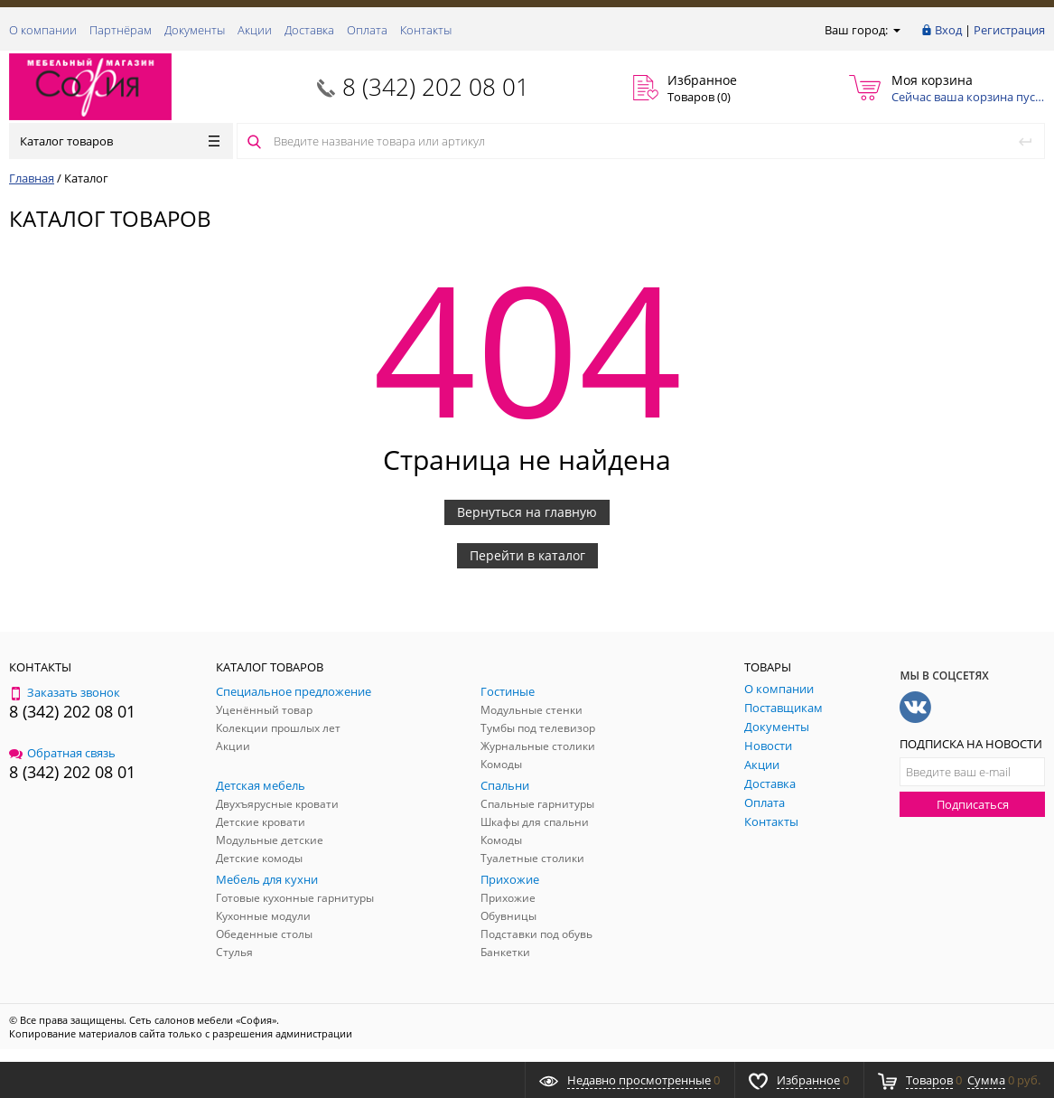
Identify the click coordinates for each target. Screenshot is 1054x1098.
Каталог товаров (119, 141)
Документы (194, 30)
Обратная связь (62, 753)
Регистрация (1009, 30)
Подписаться (973, 804)
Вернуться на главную (527, 512)
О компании (43, 30)
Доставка (309, 30)
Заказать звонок (64, 692)
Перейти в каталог (527, 555)
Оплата (367, 30)
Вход (948, 30)
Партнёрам (120, 30)
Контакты (426, 30)
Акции (255, 30)
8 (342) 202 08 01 (435, 86)
